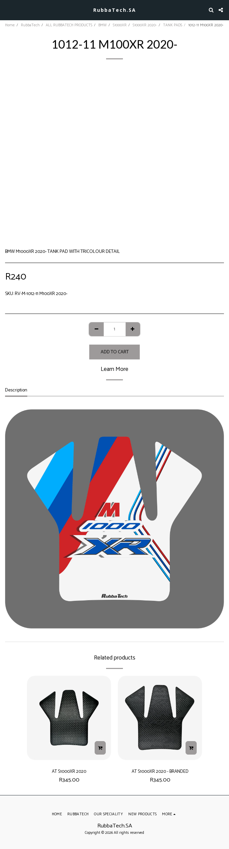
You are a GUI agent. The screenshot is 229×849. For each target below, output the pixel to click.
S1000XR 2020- (145, 25)
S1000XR (120, 25)
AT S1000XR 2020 (69, 771)
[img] (69, 718)
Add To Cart (115, 352)
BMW (102, 25)
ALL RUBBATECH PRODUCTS (69, 25)
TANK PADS (172, 25)
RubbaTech (30, 25)
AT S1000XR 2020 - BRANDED (160, 771)
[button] (7, 10)
